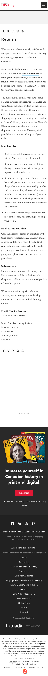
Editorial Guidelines (24, 576)
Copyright (12, 661)
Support (24, 612)
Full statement (29, 658)
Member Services (30, 73)
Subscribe (26, 493)
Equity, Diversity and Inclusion (24, 585)
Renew (19, 501)
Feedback (24, 589)
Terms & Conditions (29, 664)
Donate (24, 558)
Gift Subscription (32, 501)
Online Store (24, 603)
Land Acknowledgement (24, 594)
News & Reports (24, 598)
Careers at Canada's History (24, 567)
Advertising (24, 562)
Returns (24, 607)
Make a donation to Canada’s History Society (24, 532)
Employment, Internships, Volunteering (24, 580)
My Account (8, 501)
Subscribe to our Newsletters (24, 548)
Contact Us (24, 571)
